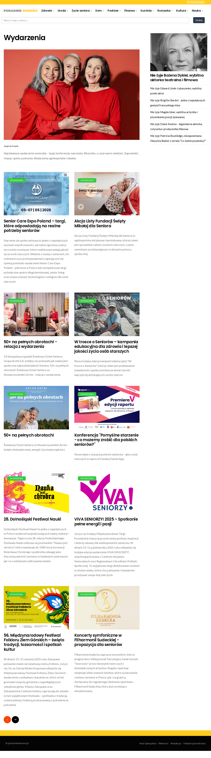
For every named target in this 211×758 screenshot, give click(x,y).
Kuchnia (146, 10)
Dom (98, 10)
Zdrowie (46, 10)
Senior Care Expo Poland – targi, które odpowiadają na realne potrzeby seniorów (35, 225)
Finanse (129, 10)
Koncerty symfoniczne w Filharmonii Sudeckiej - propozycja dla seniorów (98, 640)
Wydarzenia (16, 180)
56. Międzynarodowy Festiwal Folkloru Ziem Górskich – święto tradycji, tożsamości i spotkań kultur (34, 642)
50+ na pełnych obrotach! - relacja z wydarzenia (30, 344)
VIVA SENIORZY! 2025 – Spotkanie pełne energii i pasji (106, 521)
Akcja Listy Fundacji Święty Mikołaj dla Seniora (100, 223)
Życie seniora (81, 10)
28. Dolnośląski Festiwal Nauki (32, 519)
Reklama (163, 743)
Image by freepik (11, 146)
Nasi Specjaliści (148, 743)
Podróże (113, 10)
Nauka (196, 10)
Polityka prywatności (194, 743)
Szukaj (198, 20)
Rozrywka (163, 10)
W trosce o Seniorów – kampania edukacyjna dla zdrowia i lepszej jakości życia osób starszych (106, 346)
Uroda (62, 10)
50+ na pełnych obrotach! (29, 435)
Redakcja (176, 743)
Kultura (181, 10)
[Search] (95, 20)
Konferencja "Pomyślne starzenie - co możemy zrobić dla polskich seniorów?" (106, 439)
